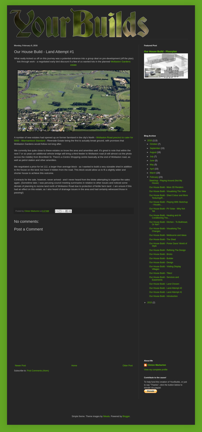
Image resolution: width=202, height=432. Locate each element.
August (153, 152)
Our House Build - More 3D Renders (166, 187)
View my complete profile (155, 369)
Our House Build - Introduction (163, 296)
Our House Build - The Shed (162, 239)
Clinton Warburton (157, 365)
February (154, 177)
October (154, 144)
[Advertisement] (73, 335)
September (155, 148)
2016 (150, 140)
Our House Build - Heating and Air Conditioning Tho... (165, 216)
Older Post (128, 365)
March (153, 173)
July (152, 156)
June (152, 160)
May (152, 164)
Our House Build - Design (161, 262)
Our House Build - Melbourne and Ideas (167, 235)
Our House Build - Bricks (160, 254)
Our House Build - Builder (161, 258)
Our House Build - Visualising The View (167, 191)
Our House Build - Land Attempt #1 (165, 292)
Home (74, 365)
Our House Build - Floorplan (160, 51)
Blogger (126, 416)
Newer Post (20, 365)
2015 (150, 302)
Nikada (106, 416)
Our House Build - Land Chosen (164, 284)
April (152, 169)
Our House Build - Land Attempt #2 (165, 288)
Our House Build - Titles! (160, 273)
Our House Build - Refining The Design (167, 250)
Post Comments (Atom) (38, 370)
